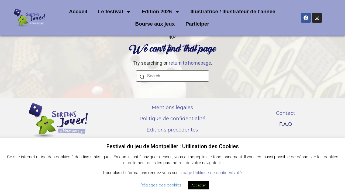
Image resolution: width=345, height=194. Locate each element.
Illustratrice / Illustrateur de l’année (233, 11)
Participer (197, 24)
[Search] (142, 77)
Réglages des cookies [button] (160, 185)
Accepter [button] (198, 185)
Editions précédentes (172, 130)
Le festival (114, 11)
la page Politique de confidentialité (210, 172)
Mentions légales (172, 107)
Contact (285, 113)
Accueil (78, 11)
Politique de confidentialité (172, 119)
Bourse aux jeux (155, 24)
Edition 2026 (161, 11)
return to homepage (190, 63)
